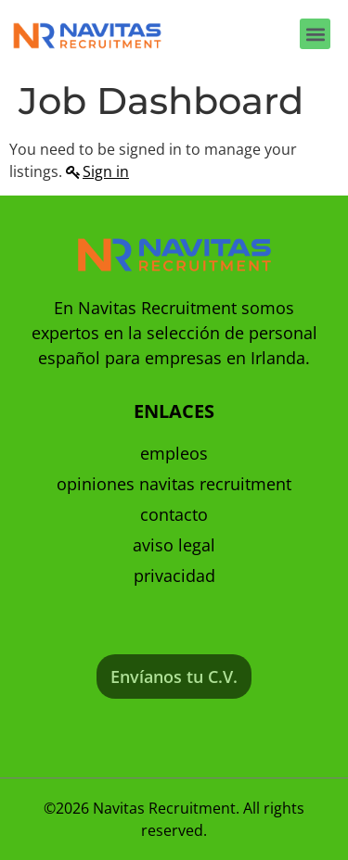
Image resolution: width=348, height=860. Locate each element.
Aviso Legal (174, 545)
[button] (315, 34)
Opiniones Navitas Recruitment (174, 484)
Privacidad (174, 575)
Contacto (174, 514)
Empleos (174, 453)
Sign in (106, 171)
